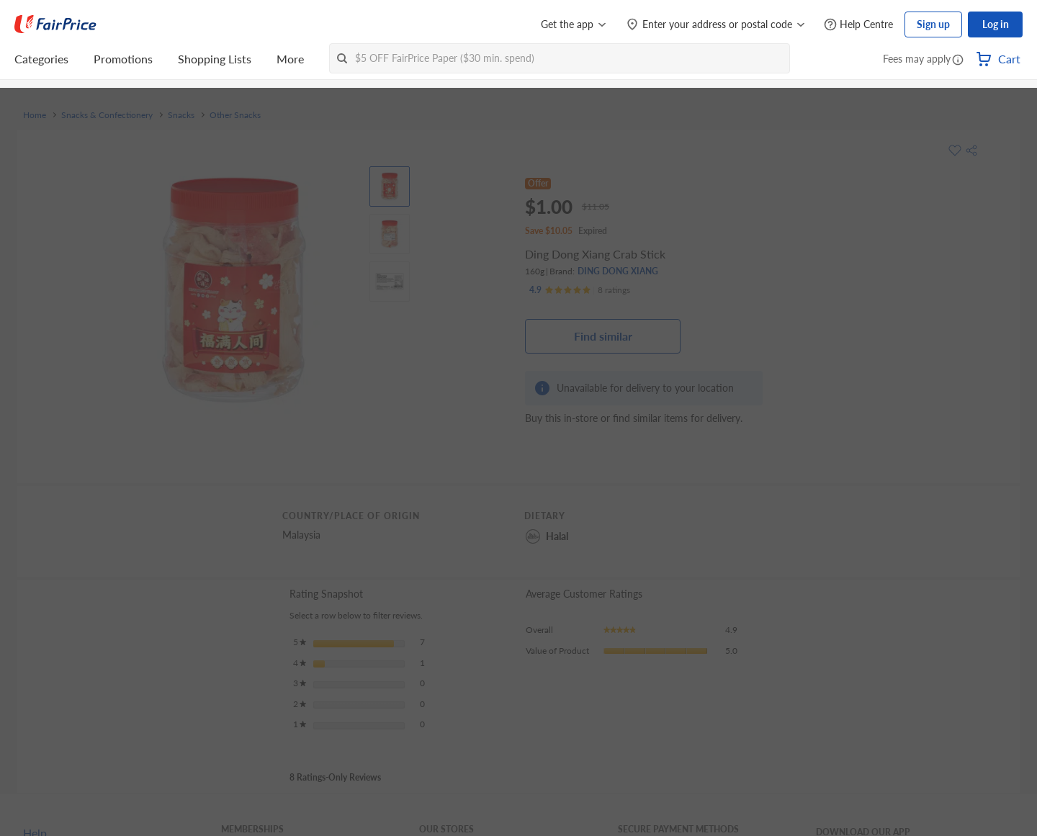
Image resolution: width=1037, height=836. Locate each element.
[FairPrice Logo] (55, 24)
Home (34, 115)
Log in (995, 24)
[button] (958, 60)
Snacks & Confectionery (107, 115)
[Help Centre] (858, 25)
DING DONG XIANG (618, 271)
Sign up (933, 24)
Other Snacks (235, 115)
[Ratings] (579, 290)
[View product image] (389, 186)
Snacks (181, 115)
